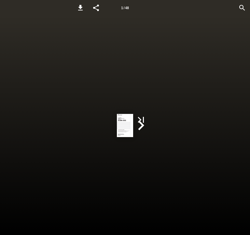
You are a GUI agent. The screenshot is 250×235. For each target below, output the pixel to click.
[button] (80, 8)
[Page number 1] (125, 8)
